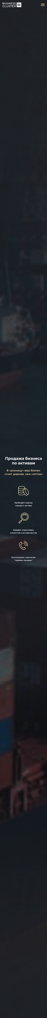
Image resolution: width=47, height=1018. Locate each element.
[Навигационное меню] (42, 5)
